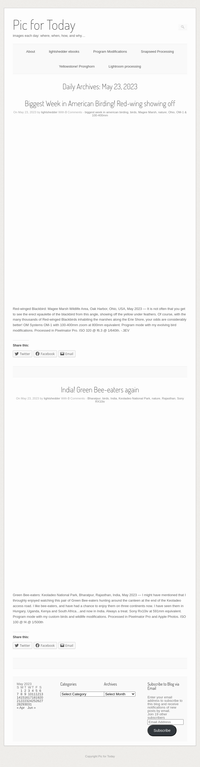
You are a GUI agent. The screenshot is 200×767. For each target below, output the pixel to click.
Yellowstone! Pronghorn (77, 66)
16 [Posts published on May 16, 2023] (26, 697)
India (113, 398)
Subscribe (162, 730)
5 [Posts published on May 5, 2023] (37, 691)
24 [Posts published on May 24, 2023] (30, 701)
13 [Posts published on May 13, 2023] (41, 694)
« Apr (20, 708)
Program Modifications (110, 51)
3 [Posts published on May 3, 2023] (29, 691)
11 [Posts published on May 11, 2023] (33, 694)
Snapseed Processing (157, 51)
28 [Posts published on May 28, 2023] (18, 704)
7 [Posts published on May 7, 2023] (17, 694)
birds (133, 112)
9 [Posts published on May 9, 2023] (25, 694)
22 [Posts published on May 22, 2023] (22, 701)
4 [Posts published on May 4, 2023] (33, 691)
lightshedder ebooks (64, 51)
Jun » (31, 708)
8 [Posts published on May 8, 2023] (21, 694)
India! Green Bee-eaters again (100, 389)
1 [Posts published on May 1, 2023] (21, 691)
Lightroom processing (125, 66)
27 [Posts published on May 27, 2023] (41, 701)
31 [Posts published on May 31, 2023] (30, 704)
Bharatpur (94, 398)
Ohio (171, 112)
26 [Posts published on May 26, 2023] (37, 701)
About (30, 51)
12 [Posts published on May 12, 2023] (37, 694)
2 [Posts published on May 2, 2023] (25, 691)
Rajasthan (169, 398)
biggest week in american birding (106, 112)
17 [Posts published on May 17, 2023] (30, 697)
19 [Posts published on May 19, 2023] (37, 697)
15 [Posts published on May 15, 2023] (22, 697)
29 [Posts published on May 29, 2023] (22, 704)
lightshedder (49, 112)
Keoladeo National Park (134, 398)
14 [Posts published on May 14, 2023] (18, 697)
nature (162, 112)
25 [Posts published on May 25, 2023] (33, 701)
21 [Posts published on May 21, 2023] (18, 701)
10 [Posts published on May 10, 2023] (30, 694)
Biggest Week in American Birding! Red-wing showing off (100, 103)
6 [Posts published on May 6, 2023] (40, 691)
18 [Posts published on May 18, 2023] (33, 697)
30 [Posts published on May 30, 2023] (26, 704)
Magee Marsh (147, 112)
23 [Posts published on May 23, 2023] (26, 701)
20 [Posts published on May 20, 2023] (41, 697)
